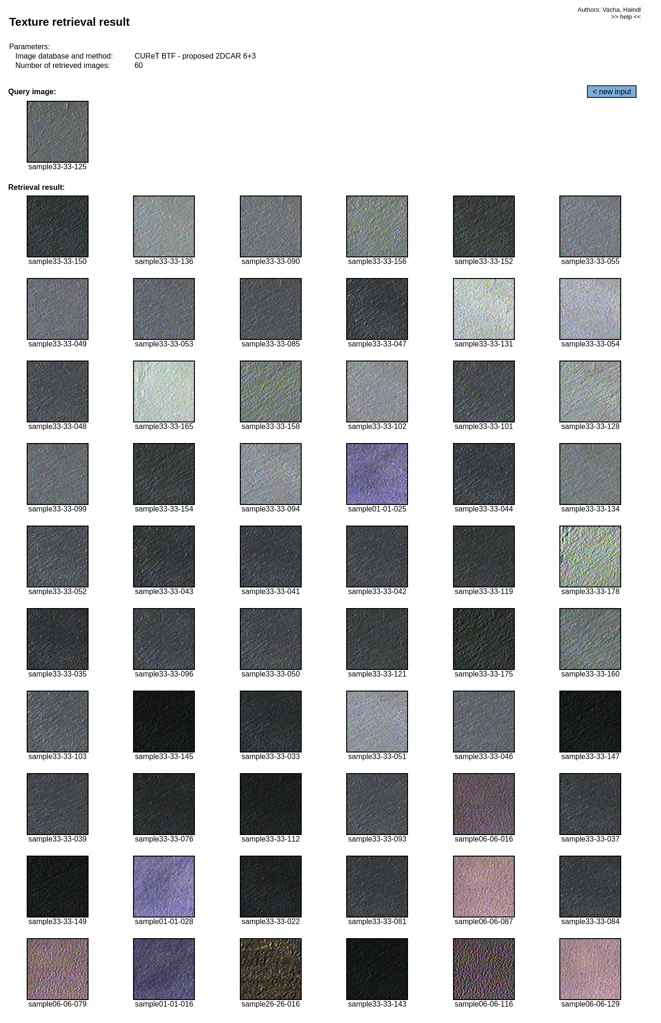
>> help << (626, 16)
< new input (612, 92)
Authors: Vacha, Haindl (609, 9)
